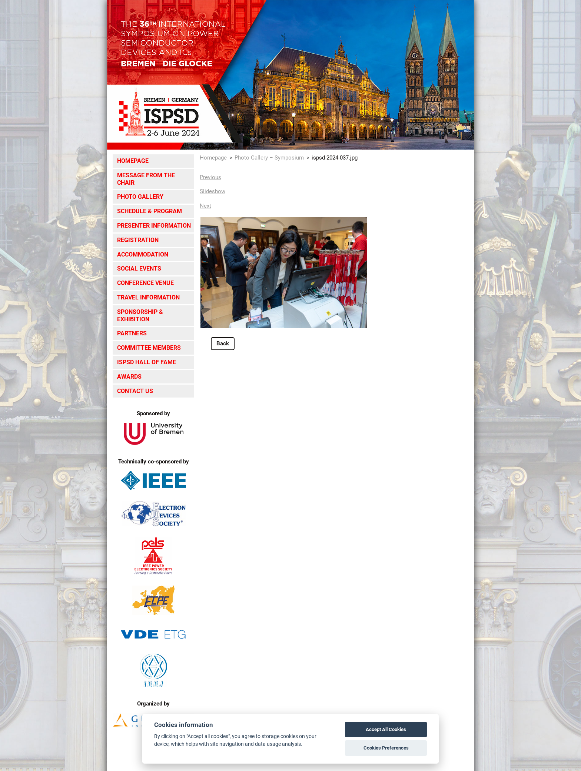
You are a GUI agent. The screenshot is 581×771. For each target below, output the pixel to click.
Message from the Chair (146, 179)
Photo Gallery (140, 196)
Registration (138, 240)
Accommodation (142, 254)
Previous (210, 177)
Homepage (133, 160)
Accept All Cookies (386, 729)
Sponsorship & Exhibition (140, 315)
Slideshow (212, 191)
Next (205, 205)
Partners (132, 333)
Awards (129, 376)
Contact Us (135, 391)
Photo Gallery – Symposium (269, 157)
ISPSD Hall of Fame (146, 362)
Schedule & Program (149, 211)
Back (222, 343)
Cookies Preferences (386, 748)
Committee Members (149, 347)
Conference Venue (145, 282)
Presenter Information (154, 225)
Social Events (139, 268)
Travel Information (148, 297)
